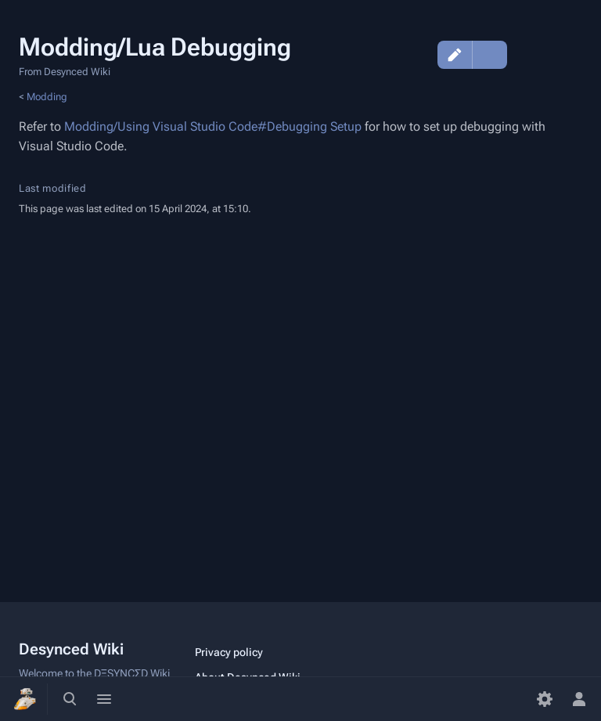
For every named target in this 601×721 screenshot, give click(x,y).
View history (417, 55)
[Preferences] (544, 699)
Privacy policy (229, 652)
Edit (454, 55)
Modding (47, 97)
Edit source (490, 55)
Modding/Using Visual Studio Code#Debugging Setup (213, 126)
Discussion (527, 55)
